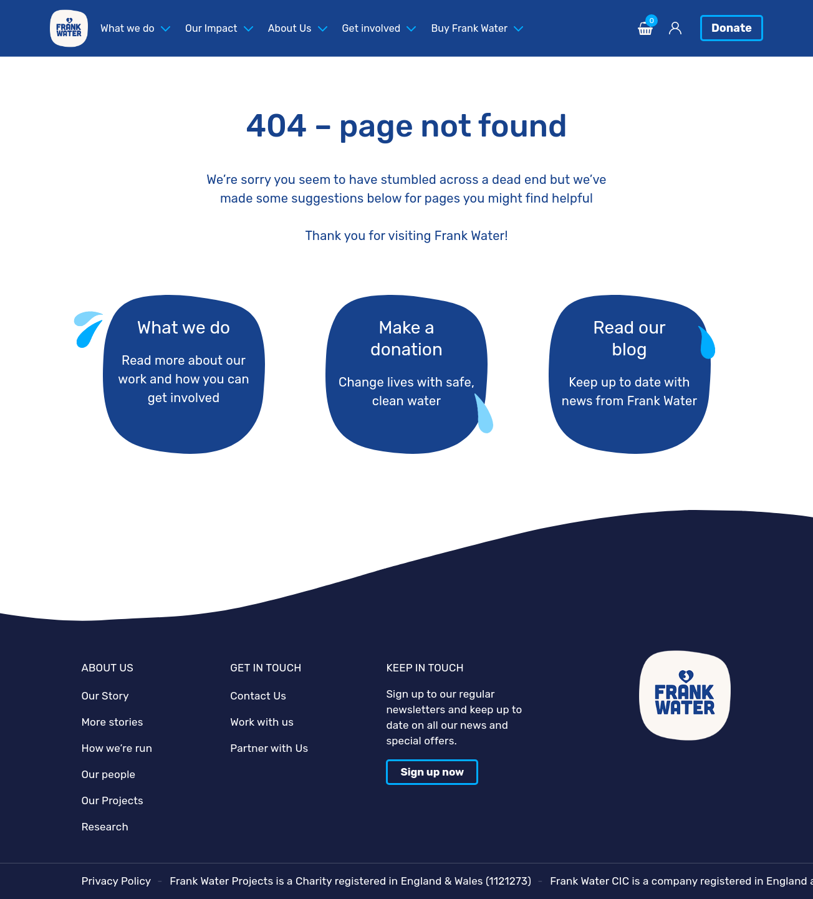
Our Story (104, 696)
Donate (731, 28)
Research (104, 826)
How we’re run (116, 748)
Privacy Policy (116, 881)
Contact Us (258, 696)
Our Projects (112, 800)
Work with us (262, 722)
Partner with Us (269, 748)
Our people (108, 774)
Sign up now (432, 772)
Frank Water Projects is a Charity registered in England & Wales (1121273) (350, 881)
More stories (112, 722)
